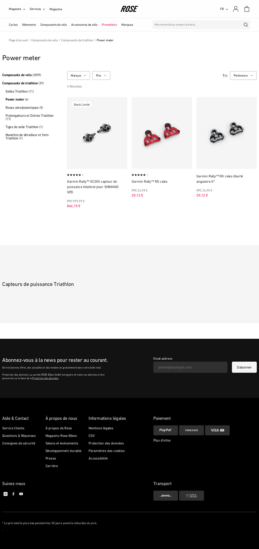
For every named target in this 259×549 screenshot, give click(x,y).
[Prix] (101, 75)
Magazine (55, 9)
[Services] (39, 9)
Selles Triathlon (20, 91)
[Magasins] (19, 9)
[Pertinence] (243, 75)
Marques (127, 24)
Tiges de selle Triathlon (24, 127)
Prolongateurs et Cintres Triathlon (29, 117)
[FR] (224, 9)
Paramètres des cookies (107, 451)
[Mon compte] (235, 9)
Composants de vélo (21, 75)
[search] (246, 24)
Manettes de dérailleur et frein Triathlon (27, 136)
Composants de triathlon (22, 83)
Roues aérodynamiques (24, 107)
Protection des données (45, 378)
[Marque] (78, 75)
